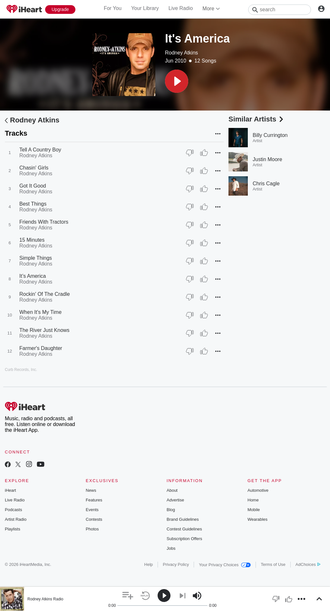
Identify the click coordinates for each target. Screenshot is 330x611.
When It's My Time (40, 312)
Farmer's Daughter (40, 348)
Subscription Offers (184, 538)
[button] (176, 81)
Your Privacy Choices (225, 564)
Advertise (175, 500)
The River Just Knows (44, 330)
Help (148, 564)
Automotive (258, 490)
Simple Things (35, 258)
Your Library (145, 8)
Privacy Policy (176, 564)
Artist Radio (15, 519)
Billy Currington (270, 135)
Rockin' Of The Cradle (44, 294)
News (91, 490)
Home (253, 500)
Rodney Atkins (181, 52)
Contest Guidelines (184, 529)
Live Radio (181, 8)
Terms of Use (273, 564)
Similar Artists (256, 119)
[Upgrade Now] (60, 9)
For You (112, 8)
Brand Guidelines (183, 519)
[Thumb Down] (190, 153)
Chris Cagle (266, 183)
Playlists (12, 529)
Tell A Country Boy (40, 149)
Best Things (32, 204)
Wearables (257, 519)
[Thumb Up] (204, 153)
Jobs (171, 548)
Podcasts (13, 509)
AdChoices (308, 564)
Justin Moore (267, 159)
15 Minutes (31, 240)
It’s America (32, 276)
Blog (171, 509)
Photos (92, 529)
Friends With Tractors (43, 222)
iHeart (10, 490)
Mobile (254, 509)
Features (94, 500)
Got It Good (32, 186)
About (172, 490)
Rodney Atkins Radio (45, 599)
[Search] (279, 10)
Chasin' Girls (33, 167)
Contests (94, 519)
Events (92, 509)
